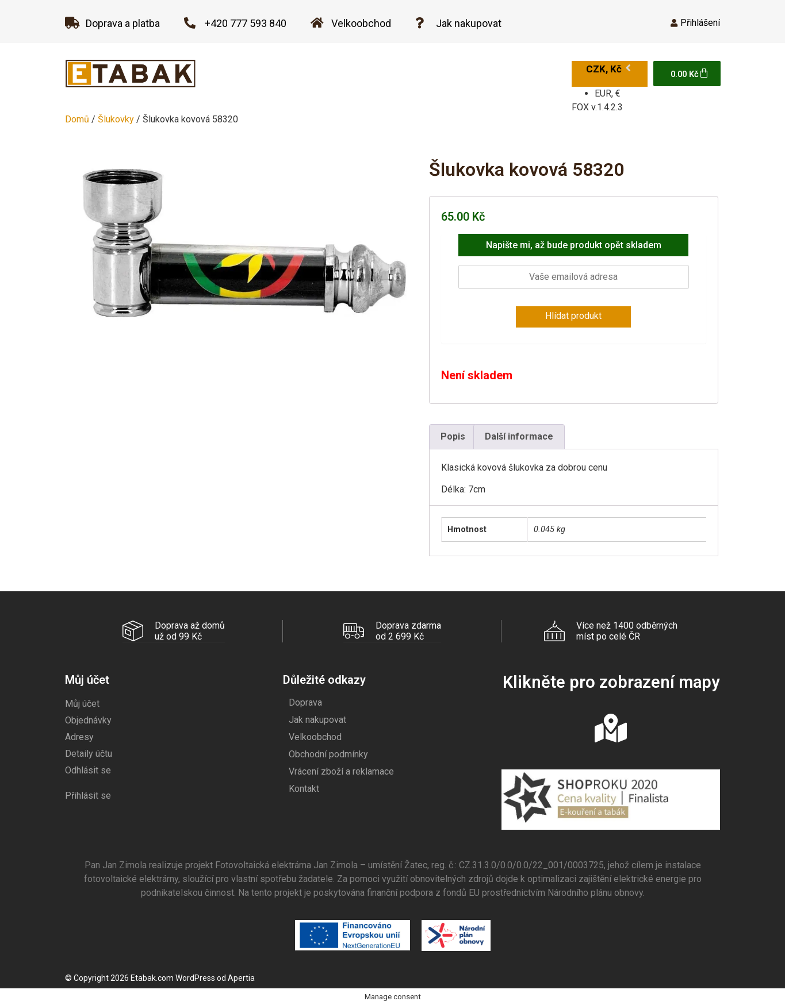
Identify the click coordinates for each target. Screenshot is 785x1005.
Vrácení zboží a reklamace (341, 770)
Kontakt (304, 788)
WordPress (195, 977)
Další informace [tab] (519, 436)
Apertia (241, 977)
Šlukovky (116, 119)
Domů (77, 119)
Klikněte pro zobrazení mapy (611, 681)
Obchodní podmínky (328, 753)
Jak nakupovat (317, 719)
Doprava (305, 701)
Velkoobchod (315, 736)
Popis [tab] (453, 436)
